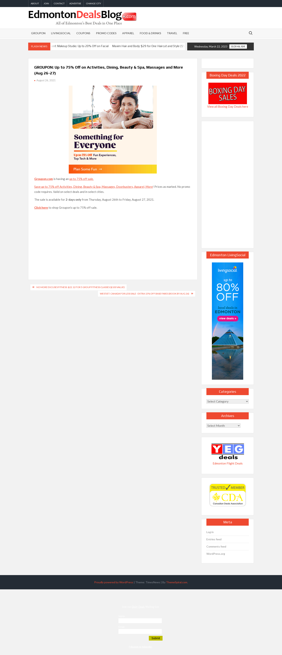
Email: (121, 627)
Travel (172, 33)
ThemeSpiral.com (176, 582)
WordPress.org (215, 553)
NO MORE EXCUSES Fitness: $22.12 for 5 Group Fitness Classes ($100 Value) (80, 287)
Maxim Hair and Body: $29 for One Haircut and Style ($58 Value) (158, 46)
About (35, 3)
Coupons (83, 33)
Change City (93, 3)
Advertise (75, 3)
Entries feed (213, 539)
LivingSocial (61, 33)
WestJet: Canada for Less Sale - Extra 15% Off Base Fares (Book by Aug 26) (144, 293)
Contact (59, 3)
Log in (210, 532)
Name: (121, 616)
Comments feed (216, 546)
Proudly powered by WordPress (113, 582)
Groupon (38, 33)
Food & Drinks (150, 33)
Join (46, 3)
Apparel (128, 33)
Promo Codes (106, 33)
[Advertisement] (112, 240)
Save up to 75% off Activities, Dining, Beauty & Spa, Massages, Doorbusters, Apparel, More (93, 186)
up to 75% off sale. (81, 179)
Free (186, 33)
